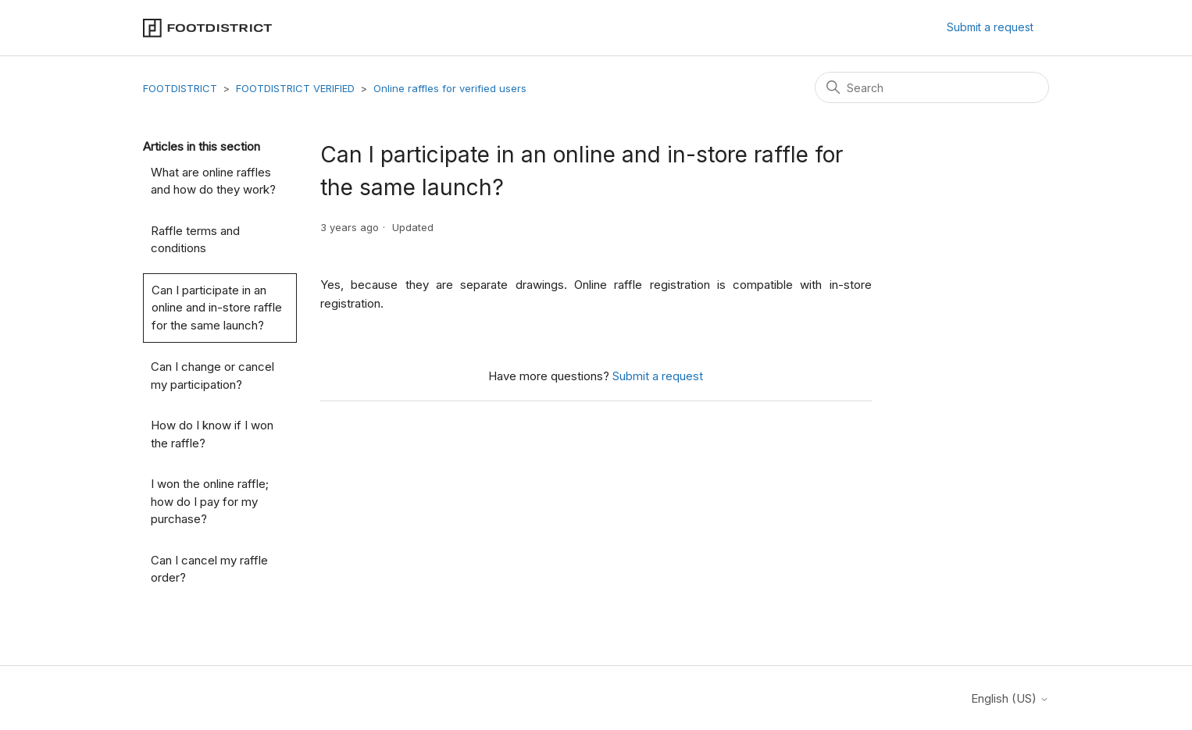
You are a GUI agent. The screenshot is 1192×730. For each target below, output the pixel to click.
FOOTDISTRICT (180, 88)
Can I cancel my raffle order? (209, 569)
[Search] (932, 87)
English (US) (1010, 698)
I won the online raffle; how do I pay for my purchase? (210, 501)
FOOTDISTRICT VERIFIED (295, 88)
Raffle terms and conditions (195, 239)
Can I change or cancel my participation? (212, 375)
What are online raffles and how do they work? (213, 181)
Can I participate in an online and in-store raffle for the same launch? (217, 308)
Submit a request (990, 27)
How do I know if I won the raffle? (212, 434)
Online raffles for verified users (449, 88)
